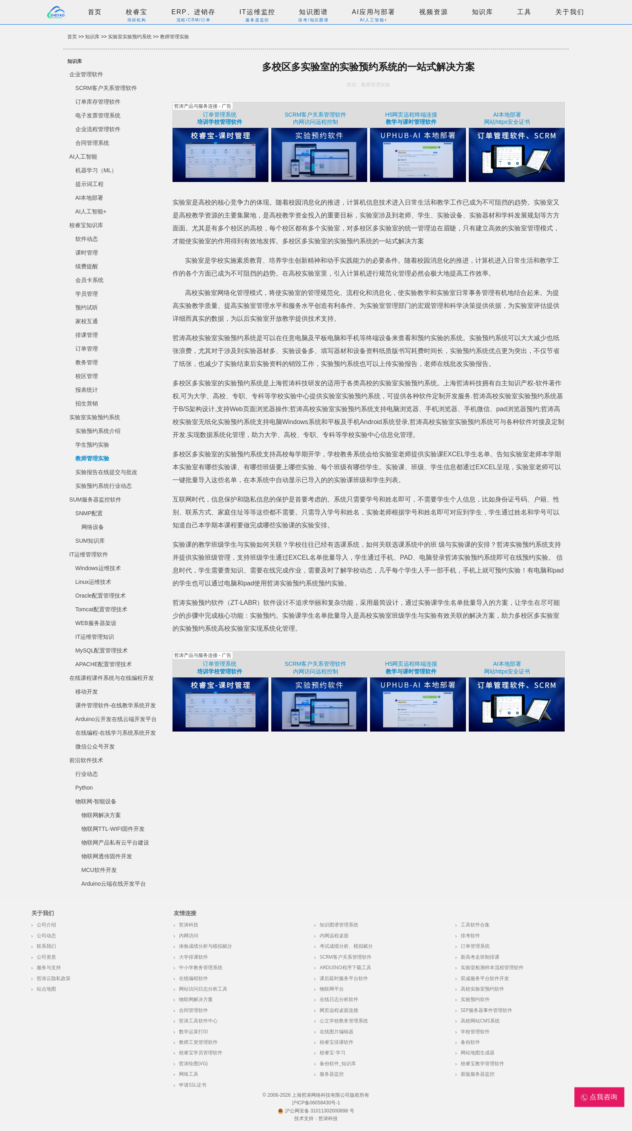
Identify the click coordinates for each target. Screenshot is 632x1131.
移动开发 (86, 691)
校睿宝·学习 (332, 1052)
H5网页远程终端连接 (411, 114)
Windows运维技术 (98, 568)
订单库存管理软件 (98, 101)
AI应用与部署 (373, 11)
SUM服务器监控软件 (95, 499)
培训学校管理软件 (219, 122)
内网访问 (188, 935)
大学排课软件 (193, 956)
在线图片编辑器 (336, 1031)
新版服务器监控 (478, 1073)
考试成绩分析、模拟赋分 (346, 946)
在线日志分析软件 (339, 999)
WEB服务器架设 (95, 623)
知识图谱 (313, 11)
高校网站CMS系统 (480, 1020)
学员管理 (86, 294)
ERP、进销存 (193, 11)
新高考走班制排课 (480, 956)
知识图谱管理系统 (339, 924)
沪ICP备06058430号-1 (316, 1103)
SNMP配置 (89, 513)
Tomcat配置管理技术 (101, 609)
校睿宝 (137, 11)
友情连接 (185, 913)
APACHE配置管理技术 (103, 664)
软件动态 (86, 239)
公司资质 (46, 956)
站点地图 (46, 988)
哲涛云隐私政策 (54, 978)
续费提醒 (86, 266)
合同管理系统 (92, 143)
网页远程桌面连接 (339, 1010)
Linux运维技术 (93, 582)
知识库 (483, 11)
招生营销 (86, 403)
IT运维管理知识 (94, 636)
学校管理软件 (475, 1031)
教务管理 (86, 362)
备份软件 (470, 1042)
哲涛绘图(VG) (193, 1063)
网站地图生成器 (478, 1052)
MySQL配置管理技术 (101, 650)
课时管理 (86, 252)
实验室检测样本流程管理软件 (492, 967)
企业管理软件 (86, 74)
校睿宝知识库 (86, 225)
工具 (524, 11)
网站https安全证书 (507, 122)
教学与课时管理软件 (411, 122)
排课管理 (86, 335)
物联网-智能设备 (96, 801)
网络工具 (188, 1073)
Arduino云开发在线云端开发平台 (116, 719)
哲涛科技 (188, 924)
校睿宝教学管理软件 (482, 1063)
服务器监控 (332, 1073)
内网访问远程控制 (315, 122)
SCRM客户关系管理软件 (106, 88)
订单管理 (86, 348)
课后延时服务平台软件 (344, 978)
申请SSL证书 (192, 1084)
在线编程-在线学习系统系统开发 (115, 733)
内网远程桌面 (334, 935)
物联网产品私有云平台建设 (115, 842)
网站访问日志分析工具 (203, 988)
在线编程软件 (193, 978)
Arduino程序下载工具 (345, 967)
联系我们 (46, 946)
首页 (95, 11)
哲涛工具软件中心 (198, 1020)
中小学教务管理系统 (200, 967)
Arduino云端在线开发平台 (113, 883)
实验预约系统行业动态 (103, 486)
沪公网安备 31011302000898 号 (316, 1111)
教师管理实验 (174, 37)
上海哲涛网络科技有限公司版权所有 (330, 1095)
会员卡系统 (89, 280)
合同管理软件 (193, 1010)
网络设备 (92, 527)
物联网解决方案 (101, 815)
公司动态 (46, 935)
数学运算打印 (193, 1031)
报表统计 (86, 390)
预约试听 (86, 307)
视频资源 (433, 11)
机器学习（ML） (96, 170)
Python (84, 787)
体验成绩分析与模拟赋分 (205, 946)
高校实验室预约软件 (482, 988)
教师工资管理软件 (198, 1042)
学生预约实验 (92, 444)
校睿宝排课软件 (336, 1042)
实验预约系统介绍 (98, 431)
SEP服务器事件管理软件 (487, 1010)
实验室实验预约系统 (130, 37)
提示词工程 (89, 184)
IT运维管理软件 (88, 554)
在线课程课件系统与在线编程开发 (111, 678)
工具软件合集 (475, 924)
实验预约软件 (475, 999)
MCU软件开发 (99, 870)
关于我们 (569, 11)
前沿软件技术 (86, 760)
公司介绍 (46, 924)
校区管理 (86, 376)
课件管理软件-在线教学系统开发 (115, 705)
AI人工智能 (83, 156)
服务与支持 (49, 967)
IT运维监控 (257, 11)
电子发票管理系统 (98, 115)
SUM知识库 (90, 540)
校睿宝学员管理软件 (200, 1052)
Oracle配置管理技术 (100, 595)
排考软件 (470, 935)
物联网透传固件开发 (106, 856)
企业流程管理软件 (98, 129)
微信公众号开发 (95, 746)
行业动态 (86, 774)
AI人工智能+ (90, 211)
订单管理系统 (220, 114)
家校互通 (86, 321)
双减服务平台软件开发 (485, 978)
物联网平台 (332, 988)
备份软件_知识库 (338, 1063)
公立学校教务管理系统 (344, 1020)
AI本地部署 (89, 197)
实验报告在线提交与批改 (106, 472)
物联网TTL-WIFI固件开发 (113, 829)
